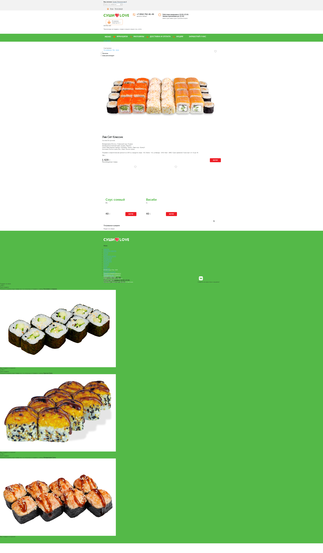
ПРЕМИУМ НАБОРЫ (110, 251)
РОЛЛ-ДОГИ (108, 261)
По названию (108, 50)
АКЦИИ (179, 36)
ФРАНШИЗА (122, 36)
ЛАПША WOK (108, 258)
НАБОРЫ (106, 249)
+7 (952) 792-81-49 (145, 14)
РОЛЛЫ (106, 253)
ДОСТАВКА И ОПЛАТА (160, 36)
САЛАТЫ (106, 263)
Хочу (215, 160)
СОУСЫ (106, 265)
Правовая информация (110, 277)
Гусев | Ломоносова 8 (120, 2)
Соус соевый (115, 199)
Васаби (151, 199)
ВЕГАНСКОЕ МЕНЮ (110, 256)
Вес (114, 50)
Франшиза (107, 268)
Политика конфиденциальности (112, 273)
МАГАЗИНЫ (139, 36)
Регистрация (119, 8)
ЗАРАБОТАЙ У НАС (197, 36)
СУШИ (106, 254)
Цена (117, 50)
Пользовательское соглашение (112, 275)
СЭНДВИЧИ (107, 260)
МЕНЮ (108, 37)
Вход (111, 8)
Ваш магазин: (108, 2)
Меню (105, 266)
